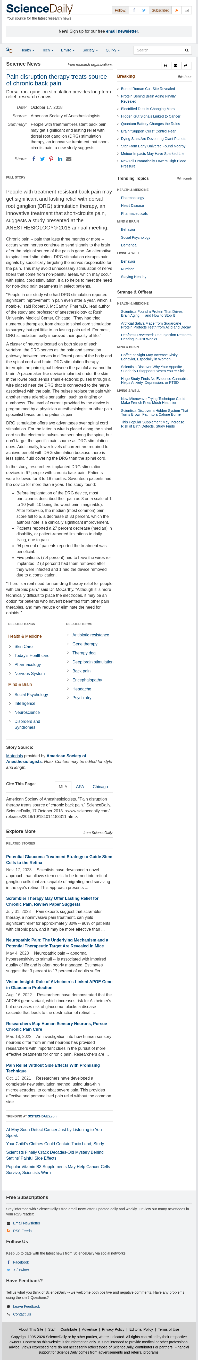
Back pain (81, 671)
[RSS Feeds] (176, 10)
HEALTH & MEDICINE (133, 190)
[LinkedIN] (60, 159)
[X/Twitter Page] (144, 10)
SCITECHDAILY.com (42, 1116)
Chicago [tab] (100, 787)
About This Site (31, 1329)
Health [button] (27, 50)
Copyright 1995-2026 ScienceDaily (39, 1337)
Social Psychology (31, 694)
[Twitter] (42, 159)
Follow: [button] (120, 10)
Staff (52, 1329)
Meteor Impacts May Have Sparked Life (153, 154)
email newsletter (122, 31)
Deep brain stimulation (92, 662)
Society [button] (90, 50)
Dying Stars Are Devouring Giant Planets (153, 139)
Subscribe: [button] (160, 10)
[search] (187, 50)
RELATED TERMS (79, 624)
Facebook (21, 1262)
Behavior (128, 229)
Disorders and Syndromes (27, 724)
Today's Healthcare (32, 655)
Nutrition (128, 269)
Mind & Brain (20, 684)
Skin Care (23, 646)
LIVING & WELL (128, 253)
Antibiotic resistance (90, 635)
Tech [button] (47, 50)
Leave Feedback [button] (26, 1306)
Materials (14, 756)
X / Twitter (21, 1270)
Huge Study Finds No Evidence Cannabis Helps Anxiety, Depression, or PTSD (154, 381)
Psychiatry (82, 698)
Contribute (69, 1329)
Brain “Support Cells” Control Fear (148, 131)
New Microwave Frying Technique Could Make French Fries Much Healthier (153, 401)
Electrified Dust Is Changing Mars (148, 109)
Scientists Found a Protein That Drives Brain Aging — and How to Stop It (152, 313)
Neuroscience (27, 712)
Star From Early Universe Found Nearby (153, 146)
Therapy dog (84, 653)
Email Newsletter (26, 1223)
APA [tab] (80, 787)
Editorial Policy (141, 1329)
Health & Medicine (25, 636)
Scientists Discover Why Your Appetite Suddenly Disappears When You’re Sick (153, 369)
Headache (81, 689)
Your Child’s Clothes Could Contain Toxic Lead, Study (55, 1144)
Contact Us (22, 1314)
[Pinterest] (51, 159)
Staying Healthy (133, 277)
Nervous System (29, 673)
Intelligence (24, 703)
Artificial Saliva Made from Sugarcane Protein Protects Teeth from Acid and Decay (156, 325)
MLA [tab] (63, 787)
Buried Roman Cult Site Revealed (148, 89)
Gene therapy (84, 644)
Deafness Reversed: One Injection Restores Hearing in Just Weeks (156, 337)
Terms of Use (168, 1329)
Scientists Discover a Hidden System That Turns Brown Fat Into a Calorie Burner (154, 412)
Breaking (126, 76)
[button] (166, 65)
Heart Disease (132, 205)
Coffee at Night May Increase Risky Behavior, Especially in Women (149, 357)
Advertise (89, 1329)
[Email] (69, 159)
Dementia (129, 245)
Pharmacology (27, 664)
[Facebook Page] (134, 10)
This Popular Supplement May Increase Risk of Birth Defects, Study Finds (152, 424)
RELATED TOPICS (21, 624)
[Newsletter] (187, 10)
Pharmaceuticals (134, 213)
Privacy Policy (113, 1329)
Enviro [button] (68, 50)
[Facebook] (34, 159)
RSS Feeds (22, 1231)
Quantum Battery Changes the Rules (150, 124)
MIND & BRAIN (128, 221)
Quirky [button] (113, 50)
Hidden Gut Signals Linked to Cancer (150, 116)
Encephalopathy (87, 680)
